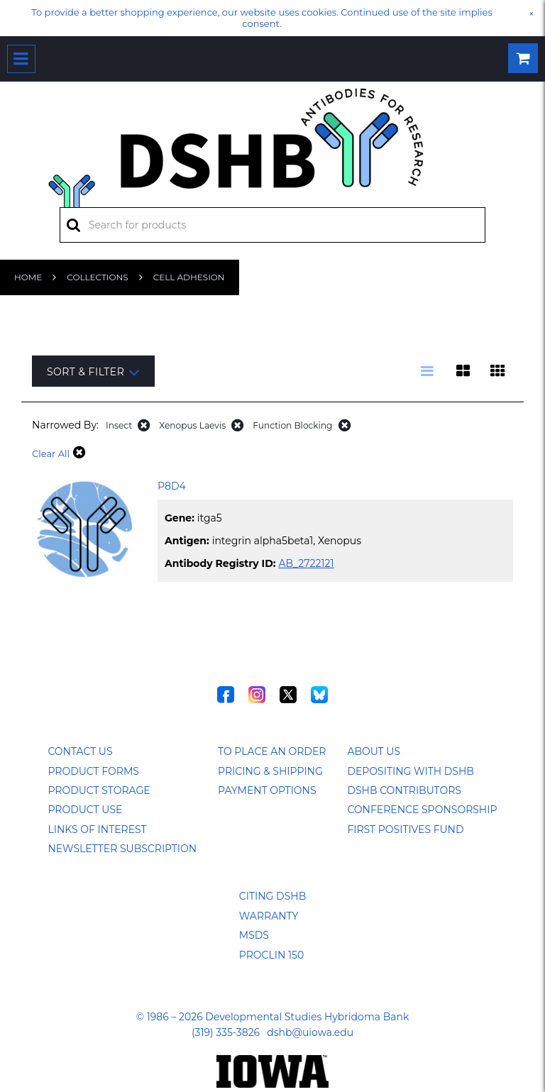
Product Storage (99, 790)
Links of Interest (97, 829)
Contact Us (80, 751)
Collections (97, 277)
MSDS (254, 935)
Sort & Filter (93, 372)
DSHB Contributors (404, 790)
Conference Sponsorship (422, 809)
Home (28, 277)
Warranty (269, 916)
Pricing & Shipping (270, 771)
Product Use (85, 809)
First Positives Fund (405, 829)
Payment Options (267, 790)
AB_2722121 (306, 563)
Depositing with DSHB (410, 771)
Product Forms (93, 771)
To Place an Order (272, 751)
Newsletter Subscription (122, 848)
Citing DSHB (272, 896)
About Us (373, 751)
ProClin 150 (271, 955)
